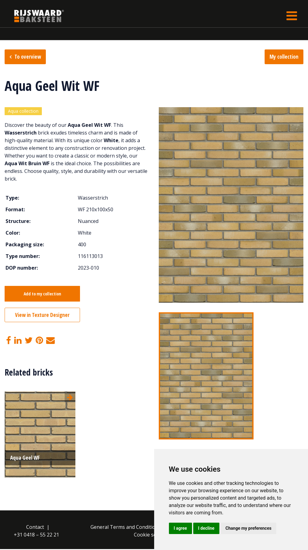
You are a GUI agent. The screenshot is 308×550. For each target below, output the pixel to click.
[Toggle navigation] (292, 15)
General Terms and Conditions (125, 528)
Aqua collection (23, 112)
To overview (27, 56)
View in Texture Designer (42, 315)
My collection (284, 56)
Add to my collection (42, 295)
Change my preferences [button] (248, 528)
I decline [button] (206, 528)
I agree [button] (180, 528)
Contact (35, 528)
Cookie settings (152, 535)
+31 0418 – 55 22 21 (36, 535)
